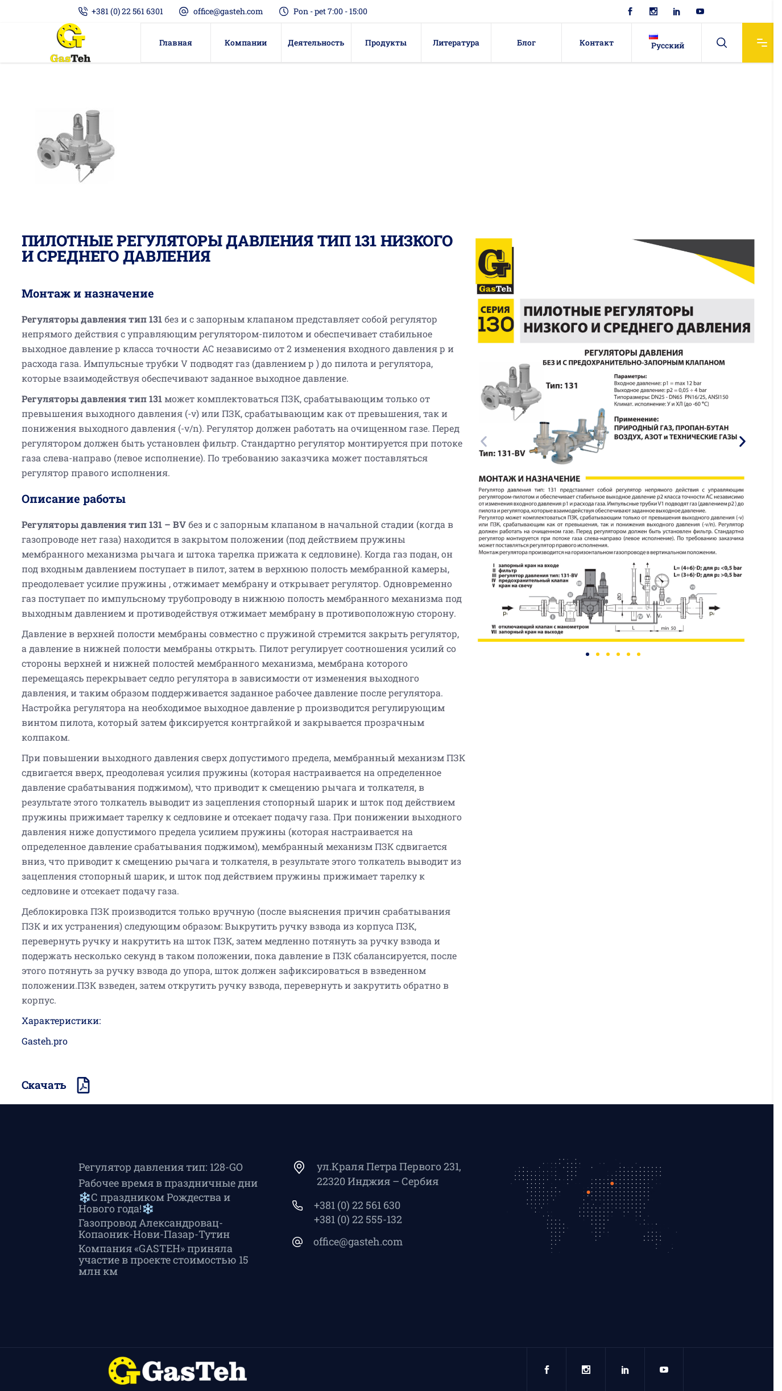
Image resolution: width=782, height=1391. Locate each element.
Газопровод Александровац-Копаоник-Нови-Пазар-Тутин (154, 1228)
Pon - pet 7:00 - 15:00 (330, 11)
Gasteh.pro (45, 1041)
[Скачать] (83, 1085)
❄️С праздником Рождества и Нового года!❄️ (154, 1202)
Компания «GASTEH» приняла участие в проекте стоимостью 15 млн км (163, 1260)
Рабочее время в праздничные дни (168, 1182)
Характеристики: (61, 1020)
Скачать (44, 1085)
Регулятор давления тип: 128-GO (160, 1167)
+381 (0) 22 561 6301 (127, 11)
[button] (484, 442)
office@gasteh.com (228, 11)
